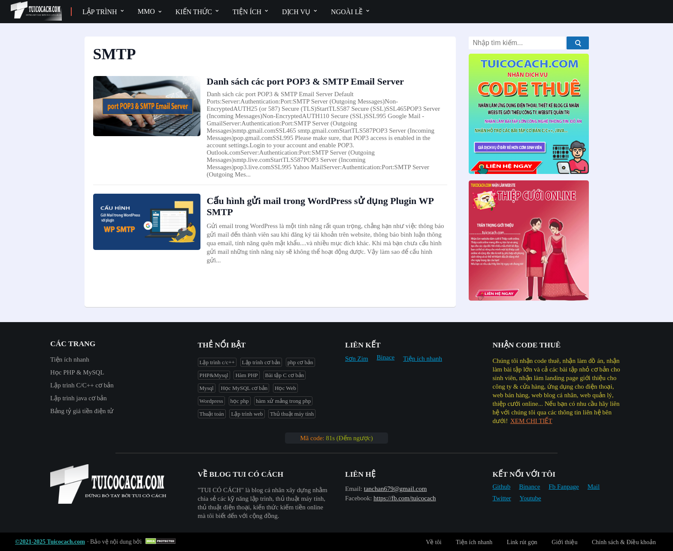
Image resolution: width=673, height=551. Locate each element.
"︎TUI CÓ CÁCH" (222, 490)
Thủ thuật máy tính (292, 414)
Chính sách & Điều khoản (624, 542)
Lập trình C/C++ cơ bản (82, 385)
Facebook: (358, 498)
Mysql (207, 388)
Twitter (502, 498)
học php (239, 401)
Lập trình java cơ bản (78, 398)
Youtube (530, 498)
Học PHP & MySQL (77, 372)
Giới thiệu (564, 542)
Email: (353, 488)
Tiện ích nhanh (69, 359)
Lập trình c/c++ (217, 362)
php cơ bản (300, 362)
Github (502, 486)
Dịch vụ (296, 11)
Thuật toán (212, 414)
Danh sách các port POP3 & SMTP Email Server (305, 81)
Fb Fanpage (564, 486)
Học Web (285, 388)
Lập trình (99, 11)
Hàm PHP (246, 375)
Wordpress (211, 401)
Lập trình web (247, 414)
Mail (594, 486)
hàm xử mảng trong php (283, 401)
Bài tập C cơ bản (284, 375)
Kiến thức (194, 11)
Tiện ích (247, 11)
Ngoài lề (347, 11)
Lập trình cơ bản (261, 362)
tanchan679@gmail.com (395, 488)
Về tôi (433, 542)
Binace (386, 357)
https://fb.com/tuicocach (404, 498)
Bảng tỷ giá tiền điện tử (81, 411)
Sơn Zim (356, 358)
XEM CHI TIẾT (531, 420)
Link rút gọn (522, 542)
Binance (529, 486)
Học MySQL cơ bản (244, 388)
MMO (146, 11)
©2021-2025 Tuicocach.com (50, 542)
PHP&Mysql (214, 375)
